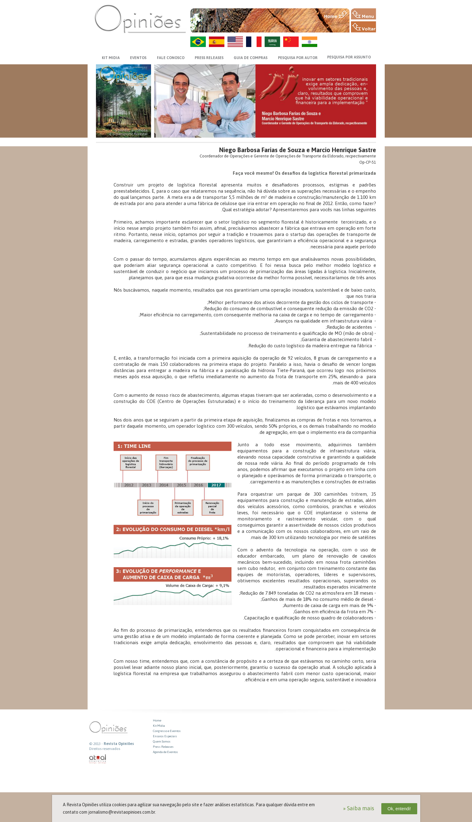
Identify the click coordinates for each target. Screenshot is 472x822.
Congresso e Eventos (167, 731)
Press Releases (163, 746)
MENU (363, 13)
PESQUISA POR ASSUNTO (349, 57)
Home (157, 720)
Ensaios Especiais (165, 736)
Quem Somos (162, 741)
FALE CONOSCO (170, 58)
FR (254, 41)
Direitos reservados (104, 749)
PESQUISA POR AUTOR (298, 58)
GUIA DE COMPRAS (250, 58)
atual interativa (97, 759)
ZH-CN (291, 41)
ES (216, 41)
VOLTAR (363, 26)
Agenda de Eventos (165, 752)
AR (272, 41)
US (235, 41)
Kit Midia (159, 725)
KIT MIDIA (111, 58)
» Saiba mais (358, 808)
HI (309, 41)
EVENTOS (138, 58)
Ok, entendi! (399, 808)
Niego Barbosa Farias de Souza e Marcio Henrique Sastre (297, 149)
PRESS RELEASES (209, 58)
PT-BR (198, 41)
